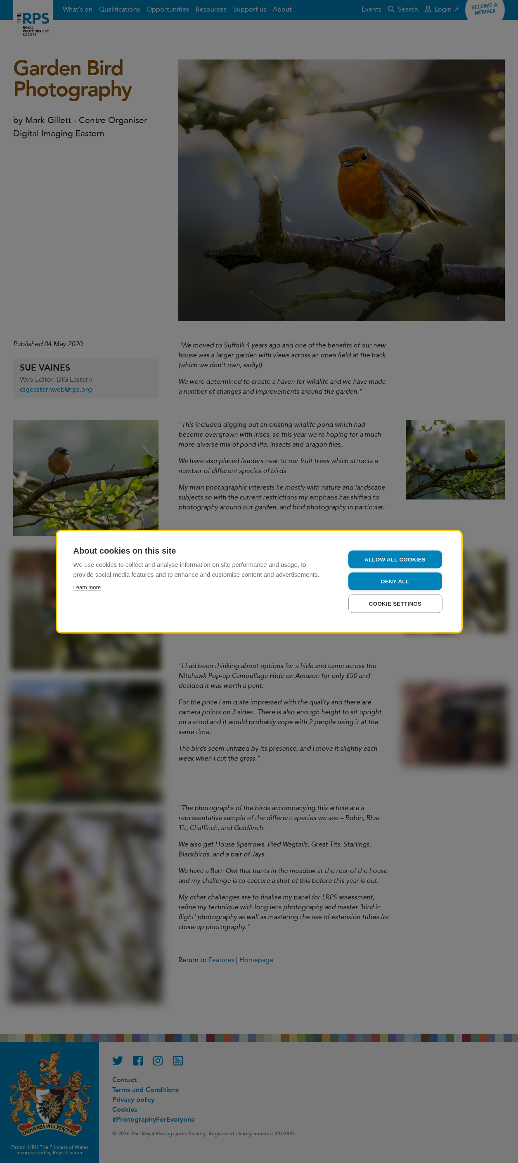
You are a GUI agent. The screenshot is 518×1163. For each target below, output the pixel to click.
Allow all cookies (395, 559)
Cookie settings (395, 603)
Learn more (87, 587)
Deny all (395, 581)
